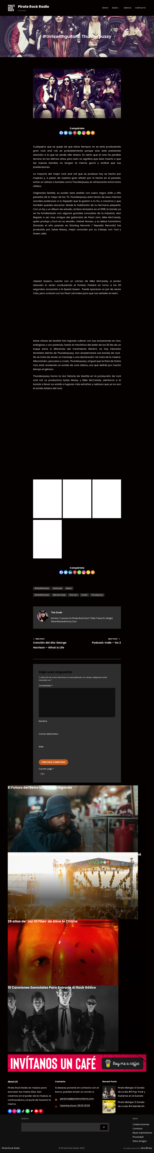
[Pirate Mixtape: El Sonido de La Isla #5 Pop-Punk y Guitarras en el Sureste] (109, 1094)
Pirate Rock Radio (34, 6)
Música (69, 590)
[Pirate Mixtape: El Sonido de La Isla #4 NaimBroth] (109, 1111)
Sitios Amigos (140, 1144)
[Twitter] (66, 134)
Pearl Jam (73, 596)
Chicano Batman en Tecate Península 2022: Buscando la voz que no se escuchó (74, 856)
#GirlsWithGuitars (42, 590)
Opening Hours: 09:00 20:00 (75, 1107)
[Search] (104, 1130)
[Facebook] (61, 134)
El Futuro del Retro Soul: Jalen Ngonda (40, 789)
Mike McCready (59, 596)
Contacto (138, 1132)
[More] (93, 134)
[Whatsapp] (79, 134)
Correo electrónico (48, 735)
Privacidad (138, 1140)
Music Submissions (142, 1136)
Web (41, 748)
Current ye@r (46, 770)
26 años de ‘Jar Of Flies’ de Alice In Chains (43, 923)
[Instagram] (84, 134)
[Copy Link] (88, 134)
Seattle (84, 596)
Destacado (57, 590)
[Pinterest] (75, 134)
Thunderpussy (97, 596)
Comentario (46, 687)
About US (13, 1083)
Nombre (43, 722)
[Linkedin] (70, 134)
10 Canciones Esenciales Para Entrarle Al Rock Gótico (52, 989)
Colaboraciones (141, 1127)
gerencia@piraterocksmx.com (77, 1100)
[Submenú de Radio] (119, 7)
